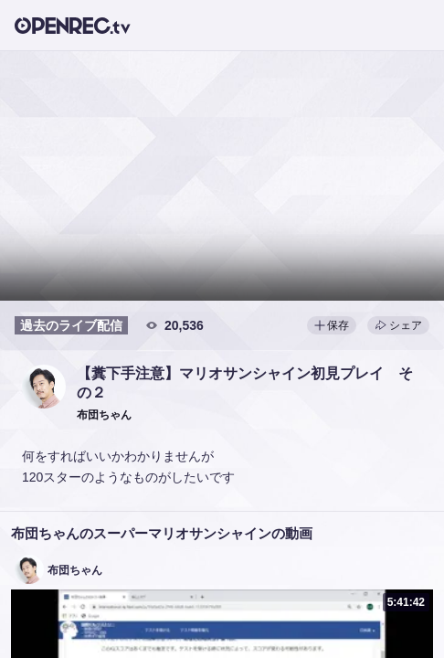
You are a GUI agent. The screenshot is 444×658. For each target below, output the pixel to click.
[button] (44, 387)
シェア (398, 325)
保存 (331, 325)
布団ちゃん (75, 570)
